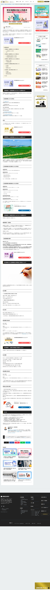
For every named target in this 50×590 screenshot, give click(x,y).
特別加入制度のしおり (28, 361)
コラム (30, 1)
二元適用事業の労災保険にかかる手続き (12, 60)
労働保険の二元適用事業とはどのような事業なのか (12, 58)
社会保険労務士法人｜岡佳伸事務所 (15, 464)
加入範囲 (7, 70)
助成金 (22, 546)
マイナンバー (33, 556)
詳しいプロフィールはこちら (27, 29)
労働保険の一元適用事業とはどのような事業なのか (12, 53)
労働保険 (32, 543)
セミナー (23, 1)
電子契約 (32, 552)
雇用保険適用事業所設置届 (8, 119)
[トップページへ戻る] (25, 532)
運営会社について (43, 557)
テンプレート (27, 1)
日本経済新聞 (25, 465)
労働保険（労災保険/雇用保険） (8, 4)
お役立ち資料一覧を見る (44, 59)
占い (33, 1)
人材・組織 (32, 549)
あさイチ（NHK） (27, 466)
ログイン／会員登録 (39, 1)
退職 (21, 559)
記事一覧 (17, 1)
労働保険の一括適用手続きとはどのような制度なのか (13, 63)
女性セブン (28, 465)
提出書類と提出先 (8, 72)
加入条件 (7, 71)
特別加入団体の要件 (9, 78)
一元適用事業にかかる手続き (10, 55)
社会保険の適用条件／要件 (24, 557)
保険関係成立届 (6, 107)
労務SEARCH (2, 4)
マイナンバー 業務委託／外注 (35, 561)
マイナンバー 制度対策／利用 (35, 559)
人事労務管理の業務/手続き (24, 545)
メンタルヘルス (23, 544)
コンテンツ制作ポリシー (13, 473)
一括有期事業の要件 (9, 66)
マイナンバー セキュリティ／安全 (36, 557)
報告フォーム (9, 474)
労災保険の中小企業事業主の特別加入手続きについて (13, 68)
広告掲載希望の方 (46, 1)
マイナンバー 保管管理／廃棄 (35, 558)
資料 (20, 1)
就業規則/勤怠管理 (23, 547)
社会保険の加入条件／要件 (24, 556)
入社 (21, 555)
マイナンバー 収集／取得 (35, 560)
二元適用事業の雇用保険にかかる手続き (12, 61)
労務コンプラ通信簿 (44, 546)
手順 (7, 56)
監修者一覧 (42, 550)
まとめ (6, 80)
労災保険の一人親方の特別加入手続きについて (12, 74)
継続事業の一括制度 (9, 65)
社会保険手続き (23, 558)
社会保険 (21, 554)
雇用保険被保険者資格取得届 (8, 123)
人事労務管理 (22, 543)
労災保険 (13, 4)
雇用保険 (33, 545)
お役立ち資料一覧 (43, 543)
